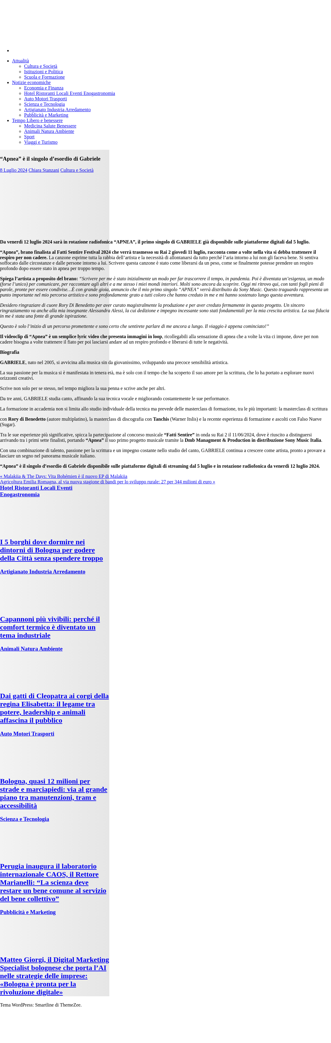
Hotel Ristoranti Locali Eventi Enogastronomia (69, 93)
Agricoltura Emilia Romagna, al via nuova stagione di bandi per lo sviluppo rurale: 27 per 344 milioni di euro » (107, 481)
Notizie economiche (31, 82)
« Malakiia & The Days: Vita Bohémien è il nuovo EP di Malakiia (63, 476)
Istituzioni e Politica (43, 71)
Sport (29, 136)
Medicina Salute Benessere (50, 125)
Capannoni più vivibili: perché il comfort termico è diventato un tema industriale (50, 627)
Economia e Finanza (44, 87)
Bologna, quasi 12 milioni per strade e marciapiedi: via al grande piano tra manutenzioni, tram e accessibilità (53, 793)
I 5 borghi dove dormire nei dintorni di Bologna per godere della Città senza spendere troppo (51, 550)
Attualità (20, 60)
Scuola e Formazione (44, 77)
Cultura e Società (40, 66)
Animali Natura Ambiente (49, 131)
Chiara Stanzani (44, 170)
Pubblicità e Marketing (46, 115)
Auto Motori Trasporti (45, 98)
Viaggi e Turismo (41, 142)
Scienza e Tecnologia (44, 104)
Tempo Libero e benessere (37, 120)
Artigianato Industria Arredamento (57, 109)
